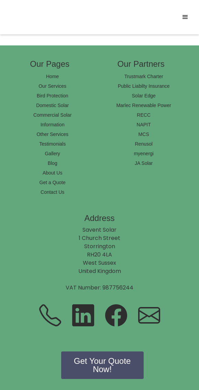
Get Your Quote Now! (102, 365)
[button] (185, 17)
